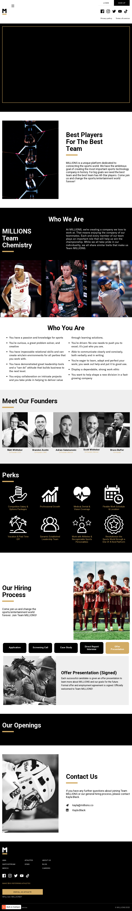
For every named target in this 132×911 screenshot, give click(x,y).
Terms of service (123, 18)
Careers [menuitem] (46, 868)
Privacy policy (106, 18)
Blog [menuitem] (44, 864)
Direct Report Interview (92, 648)
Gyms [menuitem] (27, 864)
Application (15, 647)
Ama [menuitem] (4, 860)
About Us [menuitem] (46, 860)
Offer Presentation (117, 648)
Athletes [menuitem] (29, 860)
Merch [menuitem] (5, 868)
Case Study (66, 647)
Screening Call (40, 647)
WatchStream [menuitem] (8, 864)
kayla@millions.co (82, 805)
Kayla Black (79, 810)
